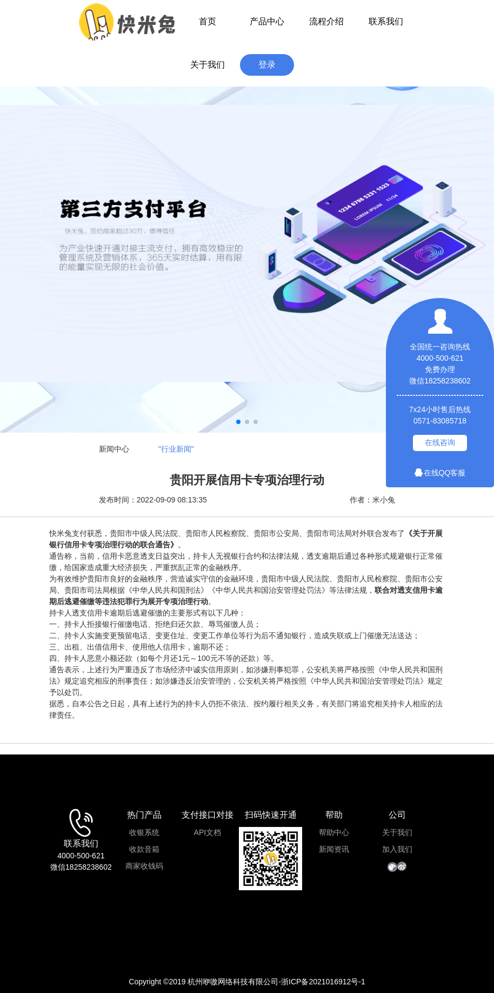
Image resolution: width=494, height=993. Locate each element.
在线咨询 (440, 442)
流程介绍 (326, 21)
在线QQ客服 (440, 472)
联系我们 (386, 21)
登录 (267, 64)
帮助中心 (334, 832)
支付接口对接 (207, 814)
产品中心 (267, 21)
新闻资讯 (334, 849)
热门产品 (144, 814)
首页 (207, 21)
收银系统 (144, 832)
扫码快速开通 (271, 814)
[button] (238, 422)
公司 (397, 814)
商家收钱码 (144, 866)
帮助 (334, 814)
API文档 (208, 832)
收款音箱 (144, 849)
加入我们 (397, 849)
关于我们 (207, 64)
